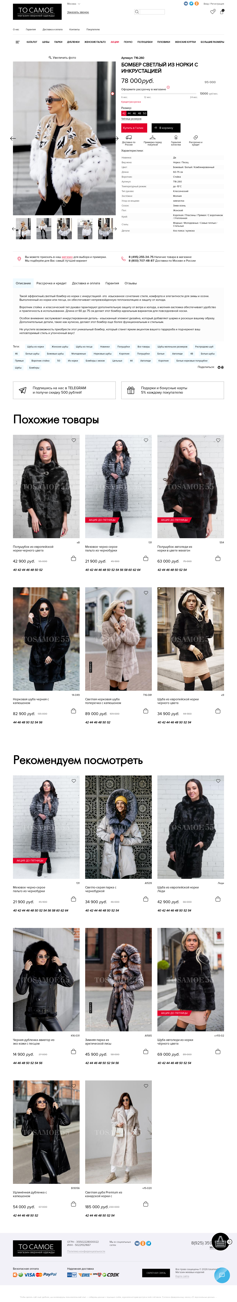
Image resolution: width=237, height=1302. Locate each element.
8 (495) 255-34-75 (141, 257)
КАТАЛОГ (32, 42)
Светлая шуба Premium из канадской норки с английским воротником (103, 1194)
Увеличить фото (64, 58)
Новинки (105, 346)
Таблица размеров (131, 118)
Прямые (19, 360)
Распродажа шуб (204, 346)
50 (58, 360)
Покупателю (93, 29)
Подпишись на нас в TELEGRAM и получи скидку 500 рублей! (59, 390)
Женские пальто (95, 42)
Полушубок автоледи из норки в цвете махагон (174, 548)
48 (191, 353)
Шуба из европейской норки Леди (178, 889)
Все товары (144, 346)
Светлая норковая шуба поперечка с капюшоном (103, 701)
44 (131, 360)
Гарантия (31, 29)
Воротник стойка (40, 360)
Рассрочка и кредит (51, 283)
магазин (67, 257)
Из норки (73, 360)
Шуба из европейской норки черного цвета (178, 701)
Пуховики (163, 42)
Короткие (124, 353)
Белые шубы (32, 353)
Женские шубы (60, 346)
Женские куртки (185, 42)
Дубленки (73, 42)
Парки (58, 42)
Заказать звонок (78, 12)
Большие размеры (212, 42)
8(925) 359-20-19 (207, 1243)
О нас (16, 29)
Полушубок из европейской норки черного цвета (33, 548)
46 (16, 353)
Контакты (74, 29)
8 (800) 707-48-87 (141, 261)
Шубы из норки (35, 346)
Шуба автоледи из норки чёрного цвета (175, 1042)
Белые (160, 353)
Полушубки (144, 42)
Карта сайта (182, 1276)
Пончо (128, 42)
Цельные (117, 360)
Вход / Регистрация (214, 3)
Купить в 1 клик (133, 128)
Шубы (45, 42)
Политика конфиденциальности (86, 1251)
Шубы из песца (84, 346)
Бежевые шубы (55, 353)
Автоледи (177, 353)
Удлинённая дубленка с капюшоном (30, 1194)
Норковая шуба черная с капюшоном (31, 701)
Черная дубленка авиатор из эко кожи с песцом (33, 1042)
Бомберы (34, 367)
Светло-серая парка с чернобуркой (100, 889)
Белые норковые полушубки (191, 360)
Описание (23, 283)
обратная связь (156, 1273)
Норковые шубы (102, 353)
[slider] (112, 93)
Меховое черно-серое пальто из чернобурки (101, 548)
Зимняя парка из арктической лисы (98, 1042)
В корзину (166, 128)
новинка (90, 667)
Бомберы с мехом (95, 360)
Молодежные (78, 353)
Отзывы (131, 283)
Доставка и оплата (53, 29)
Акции (115, 42)
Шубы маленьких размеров (172, 346)
